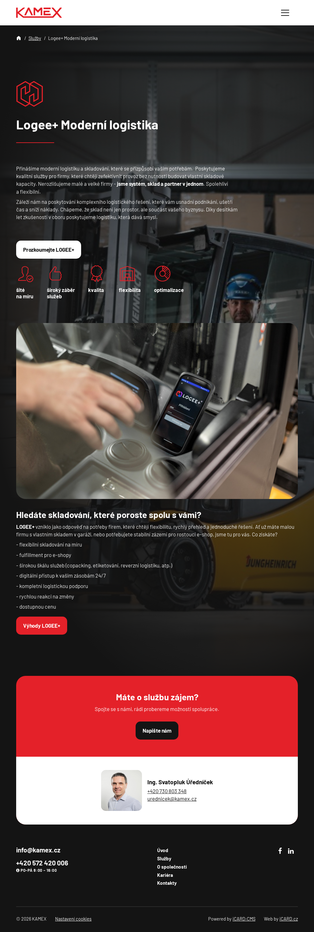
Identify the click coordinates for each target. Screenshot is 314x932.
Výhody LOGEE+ (41, 625)
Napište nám (157, 730)
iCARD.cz (288, 919)
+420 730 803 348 (167, 791)
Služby (35, 38)
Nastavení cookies (73, 919)
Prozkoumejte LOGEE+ (48, 249)
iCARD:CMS (244, 919)
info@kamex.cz (38, 850)
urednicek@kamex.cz (171, 798)
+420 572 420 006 (42, 863)
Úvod (162, 850)
